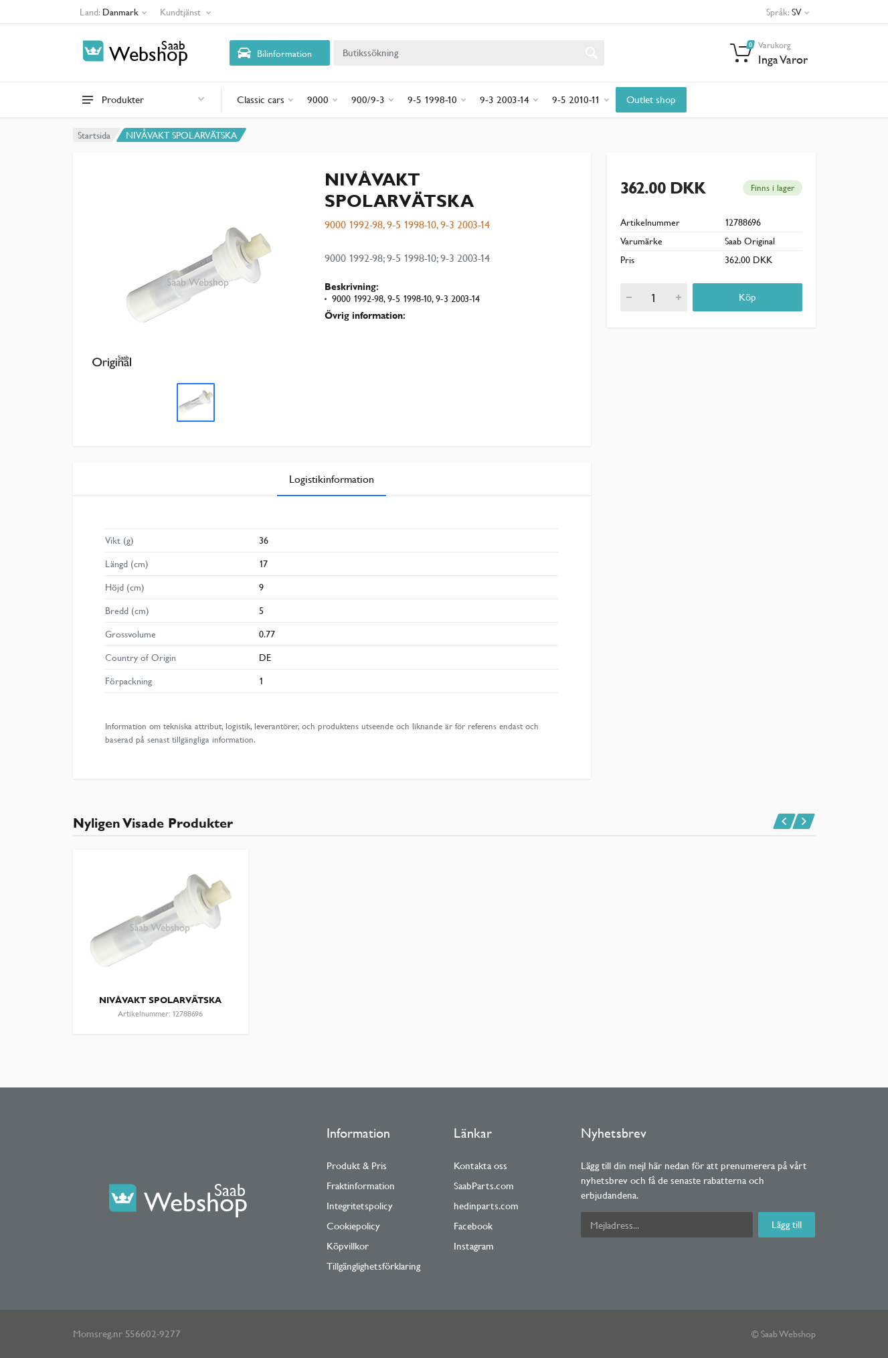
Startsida (94, 135)
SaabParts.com (484, 1185)
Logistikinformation (331, 479)
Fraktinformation (361, 1185)
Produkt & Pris (357, 1165)
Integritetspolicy (360, 1205)
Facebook (473, 1225)
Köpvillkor (348, 1246)
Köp (747, 297)
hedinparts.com (486, 1205)
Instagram (474, 1246)
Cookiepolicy (353, 1225)
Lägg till (787, 1224)
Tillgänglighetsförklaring (373, 1266)
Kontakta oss (480, 1165)
